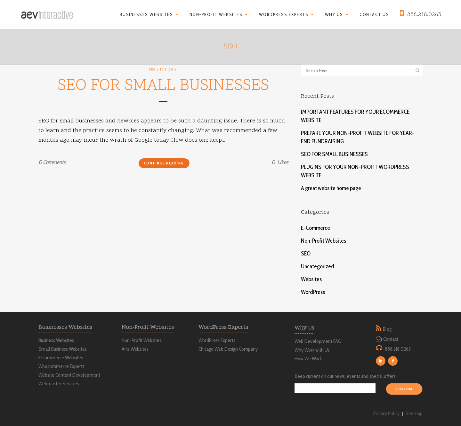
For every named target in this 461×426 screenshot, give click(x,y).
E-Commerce (315, 227)
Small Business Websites (62, 349)
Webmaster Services (58, 383)
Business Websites (56, 340)
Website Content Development (69, 375)
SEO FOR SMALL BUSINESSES (163, 86)
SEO (152, 69)
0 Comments (51, 162)
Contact (390, 339)
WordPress (313, 292)
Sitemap (414, 413)
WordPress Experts (216, 340)
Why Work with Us (312, 350)
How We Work (308, 358)
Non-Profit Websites (323, 240)
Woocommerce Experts (61, 366)
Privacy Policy (386, 413)
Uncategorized (317, 266)
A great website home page (331, 188)
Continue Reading (164, 163)
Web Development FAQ (318, 341)
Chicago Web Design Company (228, 349)
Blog (387, 329)
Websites (311, 279)
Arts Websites (135, 349)
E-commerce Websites (60, 357)
